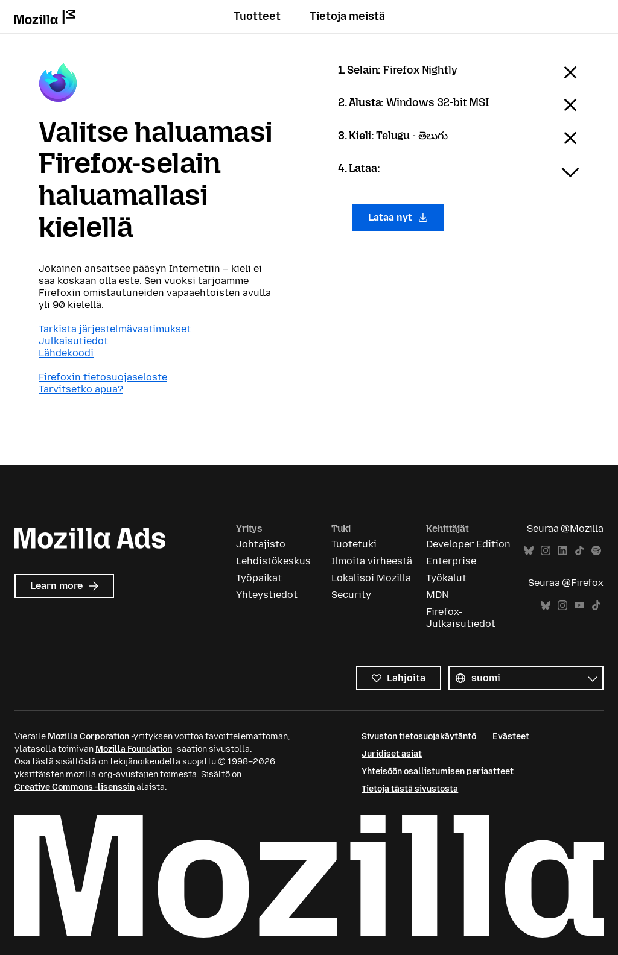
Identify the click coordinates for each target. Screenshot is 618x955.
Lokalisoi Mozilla (371, 578)
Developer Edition (468, 544)
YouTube (579, 605)
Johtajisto (260, 544)
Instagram (545, 550)
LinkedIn (562, 550)
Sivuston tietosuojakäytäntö (419, 736)
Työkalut (446, 578)
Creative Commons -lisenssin (74, 787)
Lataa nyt (398, 217)
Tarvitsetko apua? (81, 389)
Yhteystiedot (267, 594)
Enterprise (451, 561)
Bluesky (528, 550)
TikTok (579, 550)
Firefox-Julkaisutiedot (460, 617)
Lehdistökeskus (273, 561)
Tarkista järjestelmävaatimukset (115, 329)
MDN (437, 594)
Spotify (596, 550)
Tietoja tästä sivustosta (410, 789)
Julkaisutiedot (73, 341)
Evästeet (510, 736)
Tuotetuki (354, 544)
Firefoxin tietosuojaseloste (103, 377)
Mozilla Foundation (133, 749)
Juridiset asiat (392, 754)
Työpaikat (259, 578)
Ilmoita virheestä (371, 561)
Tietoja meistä (347, 16)
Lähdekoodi (66, 353)
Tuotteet (257, 16)
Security (351, 594)
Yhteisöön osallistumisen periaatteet (438, 771)
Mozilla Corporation (88, 736)
